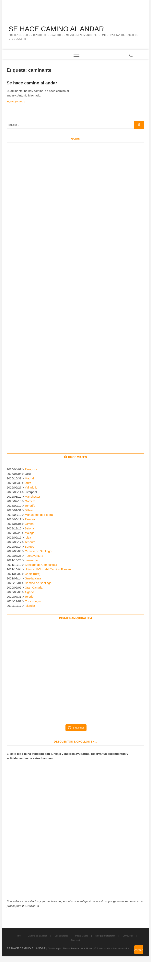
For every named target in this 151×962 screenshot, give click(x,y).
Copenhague (33, 601)
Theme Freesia (71, 948)
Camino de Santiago (38, 551)
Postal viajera (81, 936)
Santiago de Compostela (41, 565)
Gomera (30, 501)
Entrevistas (128, 936)
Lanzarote (31, 560)
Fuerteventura (34, 556)
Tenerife (30, 505)
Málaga (29, 533)
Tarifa (27, 483)
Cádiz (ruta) (32, 574)
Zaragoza (31, 469)
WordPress (86, 948)
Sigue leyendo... (19, 102)
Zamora (30, 519)
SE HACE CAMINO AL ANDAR (57, 29)
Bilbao (29, 510)
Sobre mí (75, 940)
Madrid (29, 478)
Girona (29, 524)
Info (18, 936)
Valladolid (31, 487)
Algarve (30, 592)
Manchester (32, 496)
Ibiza (28, 537)
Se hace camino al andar (32, 83)
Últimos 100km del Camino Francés (48, 569)
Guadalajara (33, 578)
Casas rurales (61, 936)
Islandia (30, 606)
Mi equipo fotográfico (105, 936)
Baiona (29, 528)
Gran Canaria (33, 587)
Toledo (29, 596)
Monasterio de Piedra (39, 515)
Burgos (29, 546)
